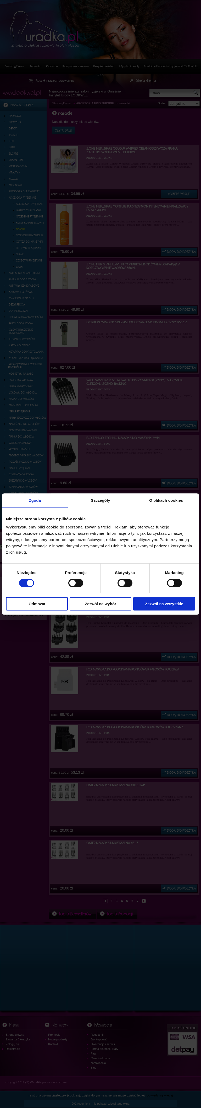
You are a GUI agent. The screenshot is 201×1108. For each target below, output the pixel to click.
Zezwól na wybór (100, 604)
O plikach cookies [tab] (166, 500)
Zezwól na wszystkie (164, 604)
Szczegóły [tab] (100, 500)
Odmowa (37, 604)
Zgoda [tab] (35, 500)
